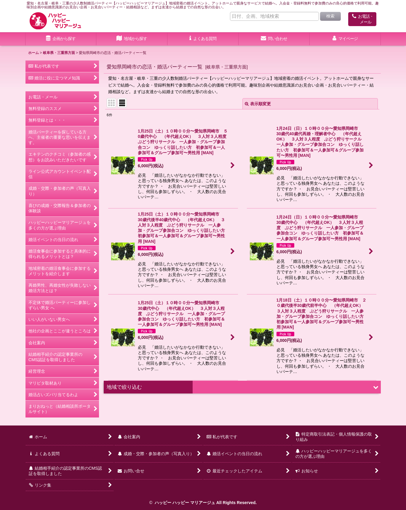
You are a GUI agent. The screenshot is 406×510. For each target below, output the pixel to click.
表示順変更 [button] (258, 103)
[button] (131, 39)
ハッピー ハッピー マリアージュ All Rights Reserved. (205, 502)
